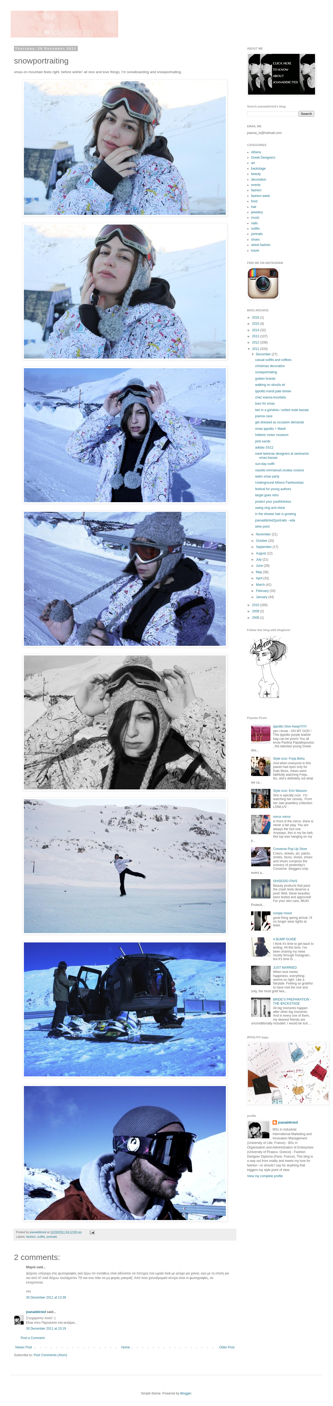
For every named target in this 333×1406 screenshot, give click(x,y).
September (264, 547)
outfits (41, 1236)
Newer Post (23, 1347)
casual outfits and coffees (273, 360)
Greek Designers (263, 157)
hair (253, 207)
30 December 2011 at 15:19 (46, 1328)
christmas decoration (270, 366)
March (261, 585)
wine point (262, 526)
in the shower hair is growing (275, 514)
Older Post (226, 1347)
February (263, 591)
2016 (256, 317)
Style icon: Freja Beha (289, 758)
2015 (256, 324)
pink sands (262, 441)
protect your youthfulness (273, 502)
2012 (256, 342)
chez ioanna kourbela (270, 397)
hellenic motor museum (271, 435)
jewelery (257, 212)
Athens (256, 152)
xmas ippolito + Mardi (270, 429)
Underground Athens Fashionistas (279, 482)
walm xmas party (267, 476)
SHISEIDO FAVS (285, 881)
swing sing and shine (270, 508)
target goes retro (267, 495)
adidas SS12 (264, 447)
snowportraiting (266, 372)
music (255, 217)
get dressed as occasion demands (279, 422)
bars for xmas (265, 403)
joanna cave (264, 416)
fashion (31, 1236)
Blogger (185, 1393)
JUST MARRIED (285, 967)
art (253, 163)
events (255, 185)
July (259, 559)
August (261, 553)
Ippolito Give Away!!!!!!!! (290, 726)
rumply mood (282, 913)
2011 (256, 349)
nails (254, 223)
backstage (258, 168)
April (259, 578)
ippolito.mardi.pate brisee (273, 391)
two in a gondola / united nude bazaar (282, 410)
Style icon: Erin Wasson (290, 791)
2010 (256, 605)
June (260, 566)
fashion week (260, 196)
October (262, 541)
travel (255, 250)
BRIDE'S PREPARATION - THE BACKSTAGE (292, 1001)
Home (125, 1347)
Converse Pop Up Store (290, 849)
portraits (51, 1236)
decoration (258, 179)
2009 (256, 611)
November (264, 534)
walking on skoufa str (270, 385)
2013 (256, 336)
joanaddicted (38, 1232)
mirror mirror (282, 817)
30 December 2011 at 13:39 (46, 1297)
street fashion (260, 245)
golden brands (265, 379)
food (254, 201)
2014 (256, 330)
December (264, 354)
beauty (256, 174)
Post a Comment (33, 1338)
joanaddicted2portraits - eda (275, 520)
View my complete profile (265, 1176)
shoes (255, 239)
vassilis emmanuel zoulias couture (279, 470)
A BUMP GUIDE (284, 939)
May (259, 572)
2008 (256, 618)
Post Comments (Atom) (50, 1355)
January (262, 597)
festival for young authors (273, 489)
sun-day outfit (264, 464)
